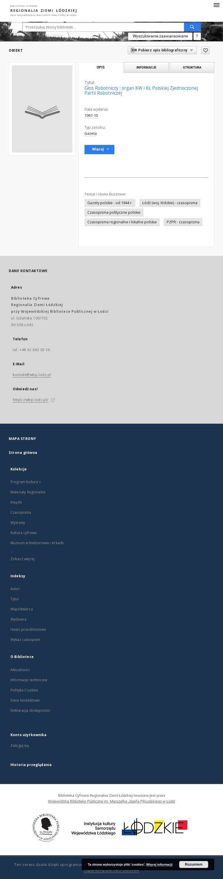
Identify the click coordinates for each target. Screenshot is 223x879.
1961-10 (91, 115)
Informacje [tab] (146, 67)
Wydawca (18, 619)
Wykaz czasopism (25, 639)
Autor (15, 588)
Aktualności (20, 669)
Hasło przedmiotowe (28, 629)
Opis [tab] (101, 67)
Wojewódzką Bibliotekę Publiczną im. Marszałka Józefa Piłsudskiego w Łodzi (111, 801)
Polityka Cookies (24, 690)
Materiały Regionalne (28, 492)
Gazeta (90, 133)
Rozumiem (194, 864)
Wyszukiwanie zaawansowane (160, 36)
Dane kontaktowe (25, 700)
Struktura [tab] (192, 67)
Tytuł (14, 598)
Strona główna (23, 452)
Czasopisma (20, 512)
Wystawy (17, 522)
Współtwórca (21, 609)
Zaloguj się (19, 745)
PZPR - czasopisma (183, 222)
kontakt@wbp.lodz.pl (32, 374)
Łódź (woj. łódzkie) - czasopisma (169, 202)
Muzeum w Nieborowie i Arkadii (37, 542)
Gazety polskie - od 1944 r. (109, 202)
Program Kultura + (25, 481)
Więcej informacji (159, 864)
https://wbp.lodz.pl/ (30, 399)
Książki (16, 502)
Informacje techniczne (28, 679)
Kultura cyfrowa (23, 532)
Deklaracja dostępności (30, 710)
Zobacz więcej (22, 558)
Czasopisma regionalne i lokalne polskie (122, 222)
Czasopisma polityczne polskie (114, 212)
